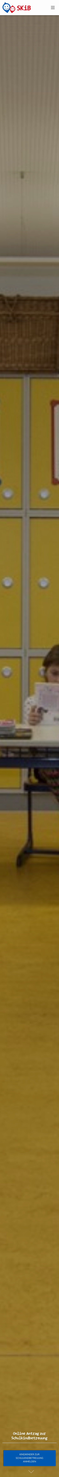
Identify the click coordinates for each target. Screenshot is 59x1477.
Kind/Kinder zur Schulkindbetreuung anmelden (29, 1458)
